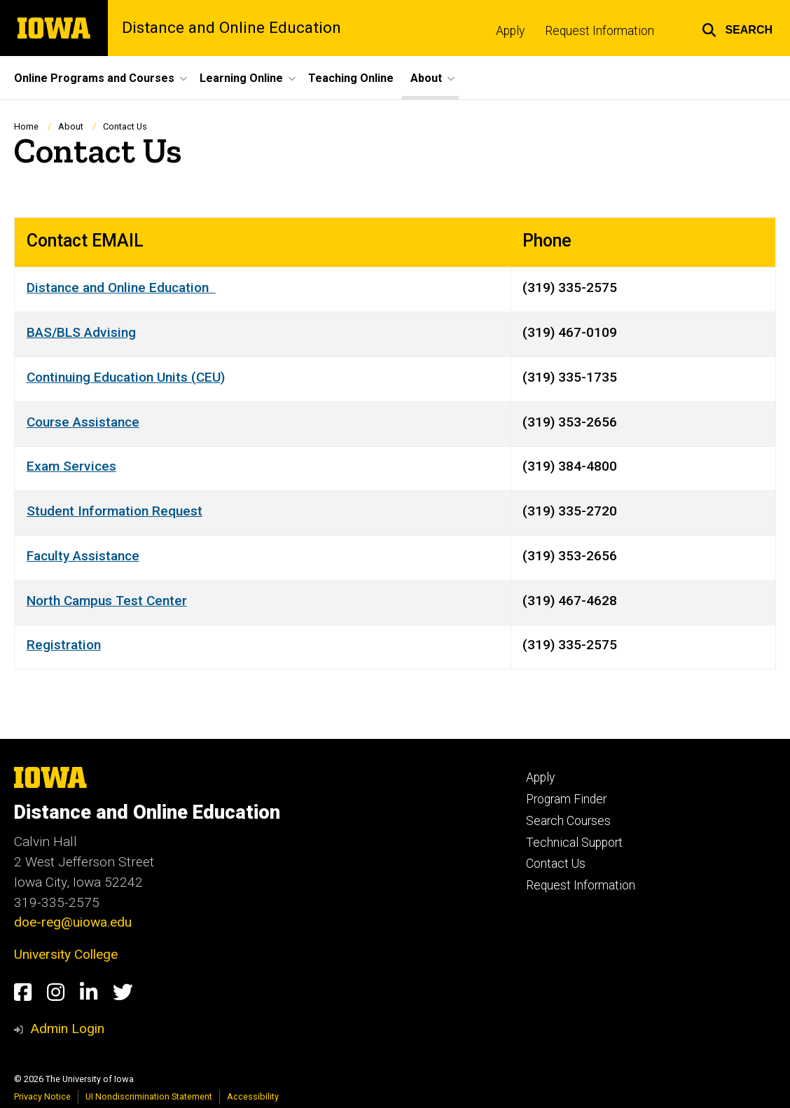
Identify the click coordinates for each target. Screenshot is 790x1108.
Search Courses (568, 821)
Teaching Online (351, 78)
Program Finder (566, 799)
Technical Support (574, 843)
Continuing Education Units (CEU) (126, 377)
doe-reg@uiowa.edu (73, 922)
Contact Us (555, 864)
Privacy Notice (42, 1096)
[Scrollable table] (395, 444)
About (70, 126)
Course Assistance (83, 422)
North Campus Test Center (107, 601)
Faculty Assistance (83, 556)
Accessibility (253, 1096)
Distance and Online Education (231, 28)
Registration (64, 645)
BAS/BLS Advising (81, 332)
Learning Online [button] (241, 78)
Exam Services (71, 467)
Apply (510, 31)
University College (66, 954)
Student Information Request (114, 511)
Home (26, 126)
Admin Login (67, 1028)
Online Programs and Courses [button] (94, 78)
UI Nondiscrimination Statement (148, 1096)
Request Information (599, 31)
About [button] (426, 78)
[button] (737, 28)
